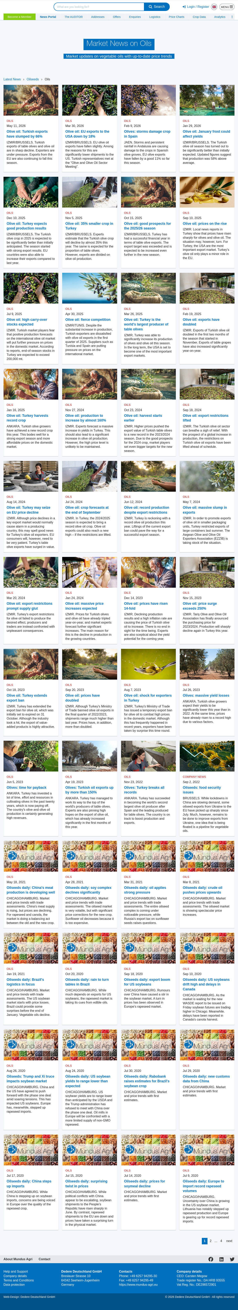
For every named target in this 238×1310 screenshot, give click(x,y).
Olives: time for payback (26, 788)
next (229, 1241)
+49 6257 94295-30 (143, 1276)
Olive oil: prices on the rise (205, 224)
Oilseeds (33, 79)
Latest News (12, 79)
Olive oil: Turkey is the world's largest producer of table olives (146, 324)
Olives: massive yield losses (206, 695)
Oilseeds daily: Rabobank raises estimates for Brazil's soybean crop (147, 1081)
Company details (15, 1276)
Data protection (14, 1284)
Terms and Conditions (19, 1280)
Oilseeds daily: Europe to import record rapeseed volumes (203, 1186)
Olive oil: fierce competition (87, 320)
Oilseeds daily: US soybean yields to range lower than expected (87, 1081)
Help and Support (16, 1271)
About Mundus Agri (18, 1259)
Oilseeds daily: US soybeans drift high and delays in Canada (206, 984)
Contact (44, 1259)
